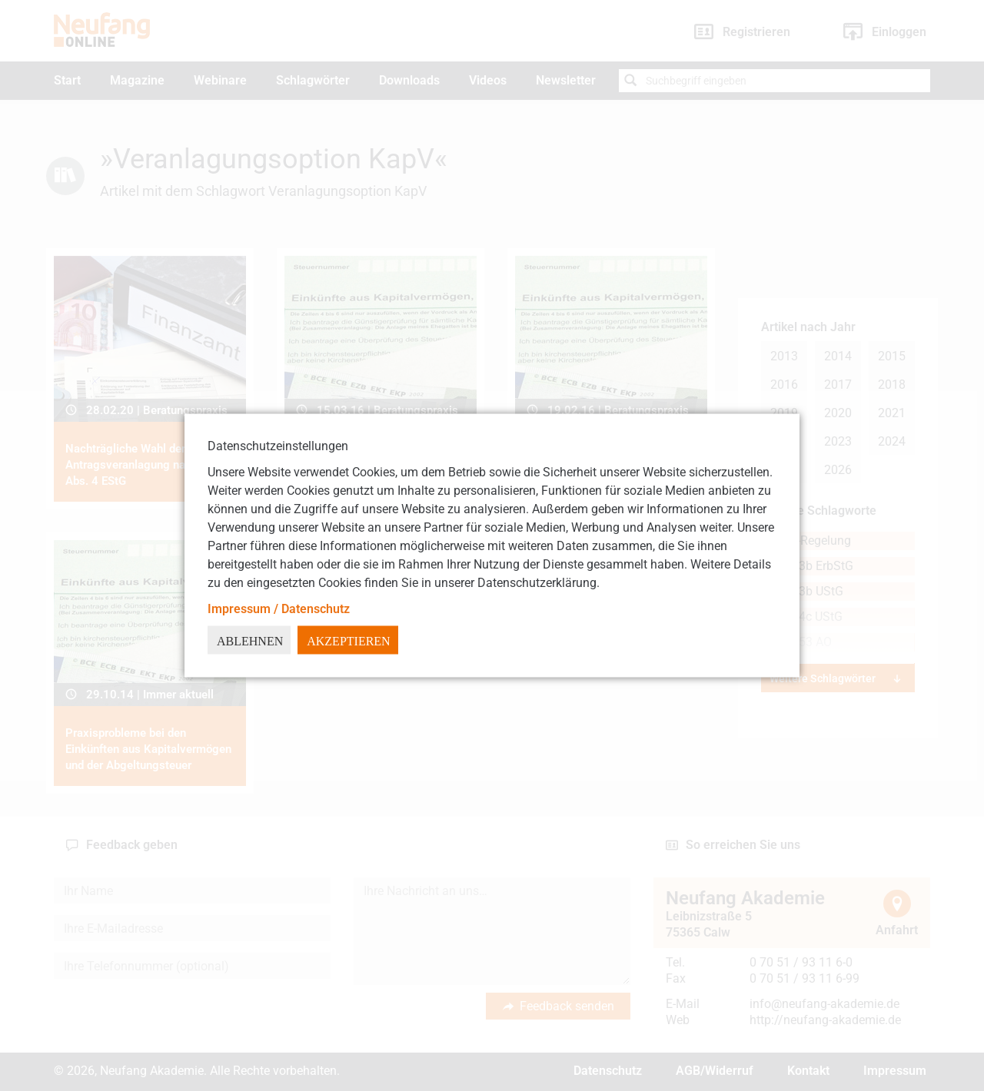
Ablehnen (250, 641)
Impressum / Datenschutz (279, 609)
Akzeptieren (348, 641)
